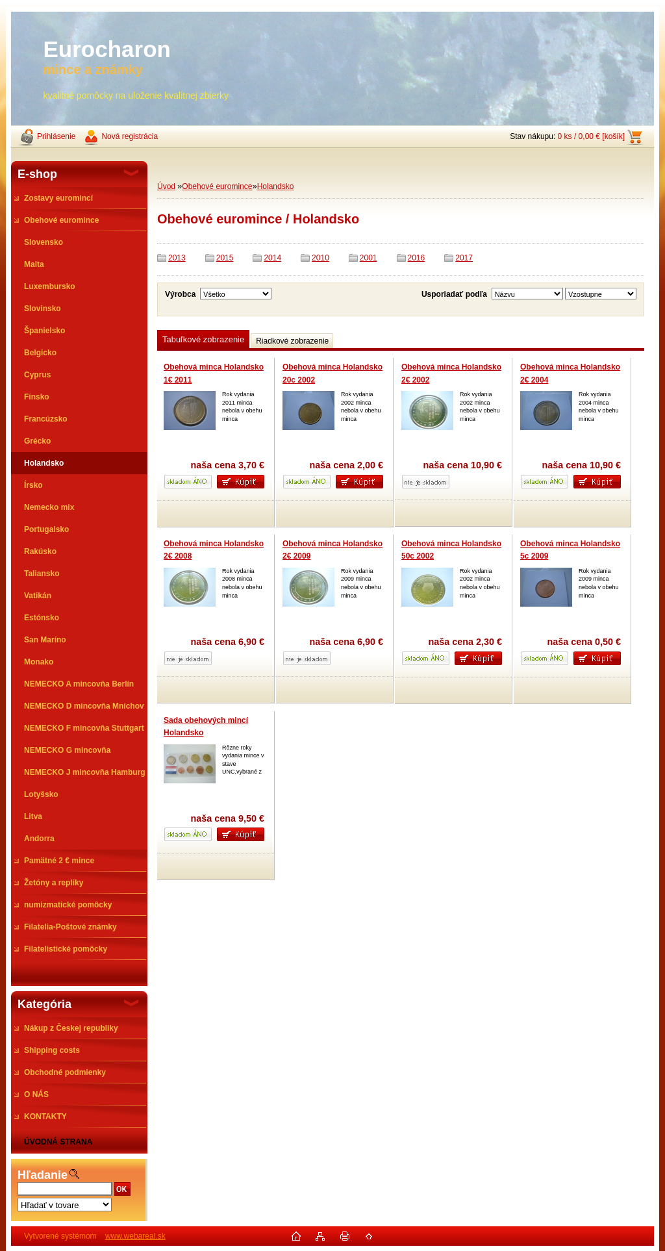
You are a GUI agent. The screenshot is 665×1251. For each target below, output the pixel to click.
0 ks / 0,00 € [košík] (591, 136)
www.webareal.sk (135, 1236)
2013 (177, 257)
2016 (416, 257)
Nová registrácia (129, 136)
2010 (320, 257)
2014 (272, 257)
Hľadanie (43, 1175)
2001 (368, 257)
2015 (225, 257)
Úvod (166, 186)
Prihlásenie (56, 136)
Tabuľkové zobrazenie (203, 339)
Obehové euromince (217, 186)
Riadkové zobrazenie (292, 341)
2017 (464, 257)
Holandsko (275, 186)
